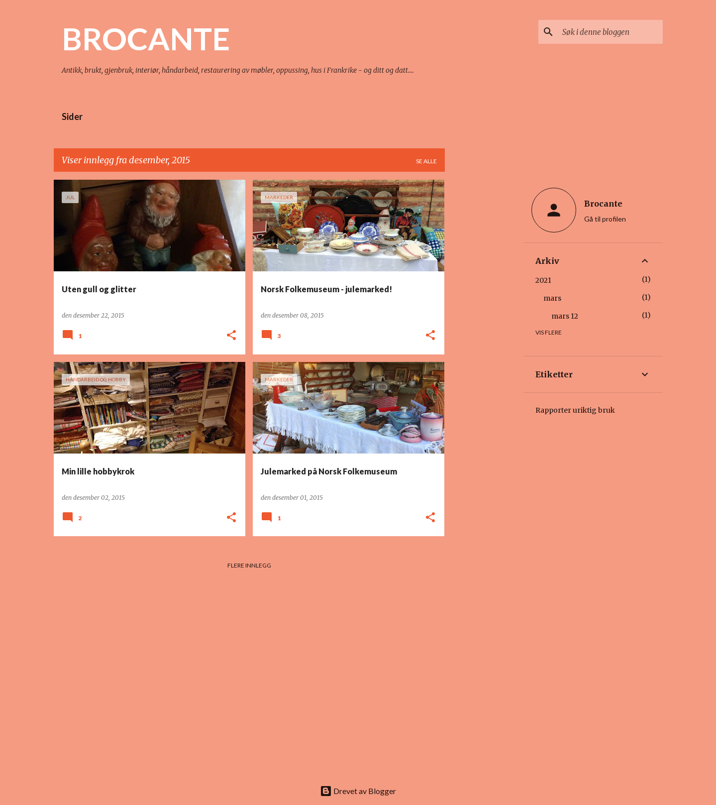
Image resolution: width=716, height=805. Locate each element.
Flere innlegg (249, 565)
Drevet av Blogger (358, 791)
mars (552, 298)
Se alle (426, 161)
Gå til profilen (605, 219)
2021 (543, 280)
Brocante (603, 204)
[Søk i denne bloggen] (610, 32)
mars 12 (564, 316)
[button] (231, 336)
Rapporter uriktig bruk (575, 410)
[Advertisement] (484, 329)
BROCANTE (146, 38)
